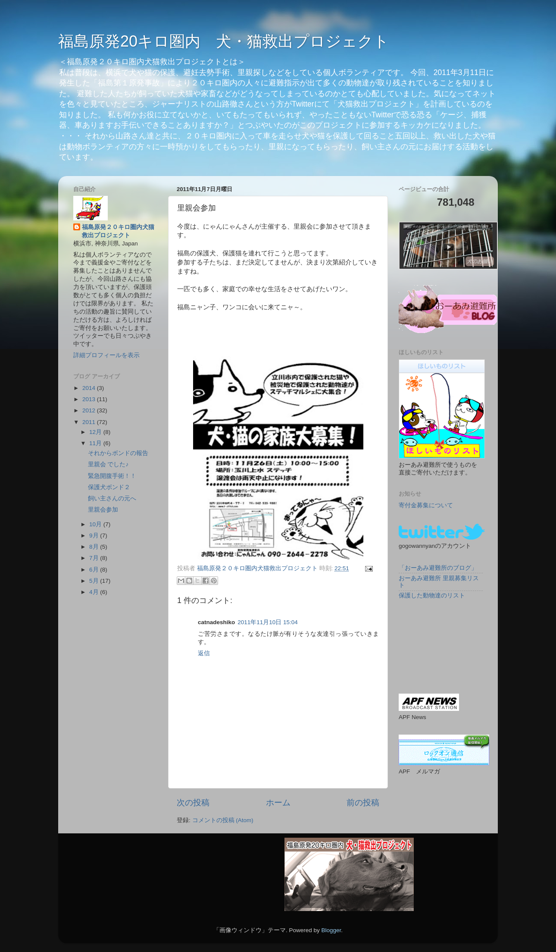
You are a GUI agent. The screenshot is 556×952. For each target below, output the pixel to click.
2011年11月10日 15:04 (267, 622)
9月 (94, 535)
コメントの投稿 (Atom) (222, 820)
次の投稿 (193, 802)
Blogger (331, 930)
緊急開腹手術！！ (112, 476)
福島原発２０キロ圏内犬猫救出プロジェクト (118, 231)
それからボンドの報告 (118, 453)
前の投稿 (363, 802)
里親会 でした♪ (108, 464)
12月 (96, 432)
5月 (94, 581)
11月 (96, 443)
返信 (204, 653)
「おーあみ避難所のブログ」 (438, 568)
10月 (96, 524)
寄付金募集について (426, 505)
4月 (94, 592)
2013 (89, 399)
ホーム (278, 802)
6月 (94, 569)
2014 (89, 388)
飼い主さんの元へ (112, 498)
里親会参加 (103, 509)
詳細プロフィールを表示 (106, 355)
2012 (89, 410)
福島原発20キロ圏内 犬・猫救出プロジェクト (223, 41)
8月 (94, 547)
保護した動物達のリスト (432, 595)
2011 (89, 422)
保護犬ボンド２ (109, 487)
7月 (94, 558)
